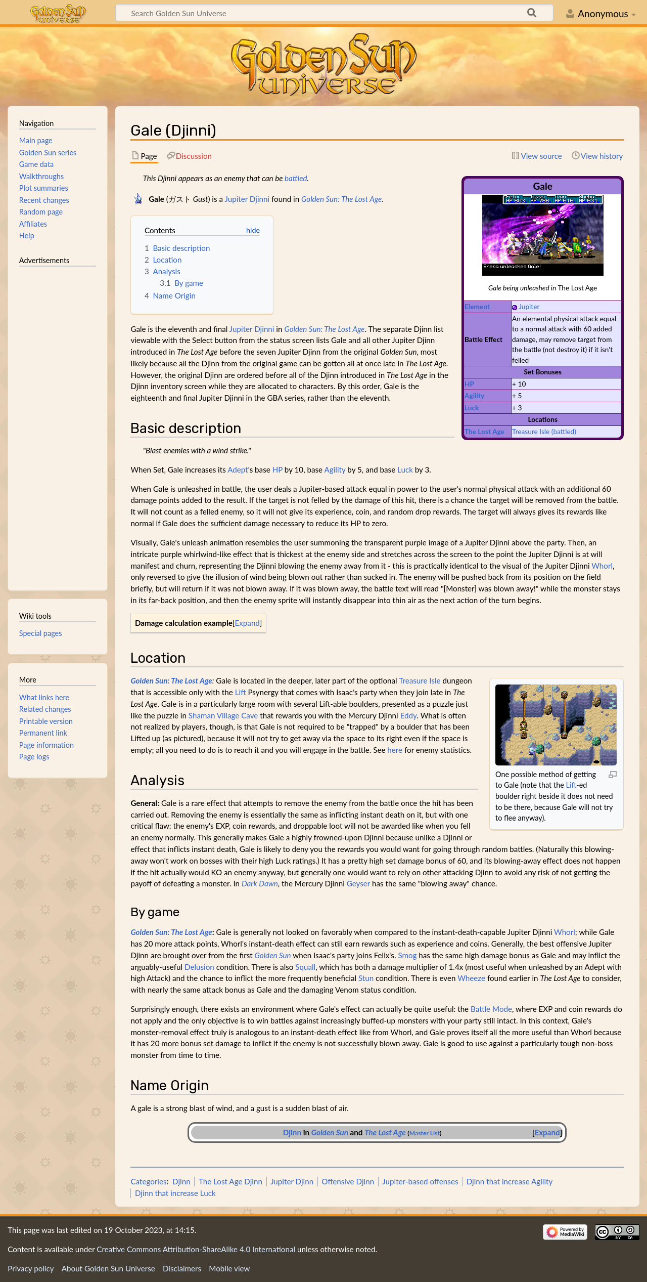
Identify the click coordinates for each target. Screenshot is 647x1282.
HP (469, 383)
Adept (237, 469)
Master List (424, 1133)
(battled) (563, 431)
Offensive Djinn (347, 1181)
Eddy (408, 715)
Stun (366, 977)
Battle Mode (491, 1008)
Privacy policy (31, 1268)
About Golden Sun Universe (108, 1268)
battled (296, 178)
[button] (247, 623)
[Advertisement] (57, 424)
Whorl (602, 565)
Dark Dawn (260, 883)
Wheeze (471, 977)
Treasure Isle (530, 431)
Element (477, 306)
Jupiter (529, 306)
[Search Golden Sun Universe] (334, 13)
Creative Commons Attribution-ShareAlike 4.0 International (196, 1249)
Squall (305, 966)
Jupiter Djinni (246, 198)
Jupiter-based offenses (420, 1181)
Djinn (292, 1132)
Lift (571, 785)
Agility (474, 395)
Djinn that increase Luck (175, 1193)
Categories (148, 1181)
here (394, 749)
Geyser (358, 883)
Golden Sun (273, 955)
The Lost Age (484, 431)
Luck (472, 407)
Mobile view (229, 1268)
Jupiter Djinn (291, 1181)
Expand (247, 622)
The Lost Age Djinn (230, 1181)
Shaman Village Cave (223, 715)
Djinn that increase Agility (510, 1181)
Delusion (199, 966)
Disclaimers (182, 1268)
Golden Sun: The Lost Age (341, 198)
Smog (407, 955)
